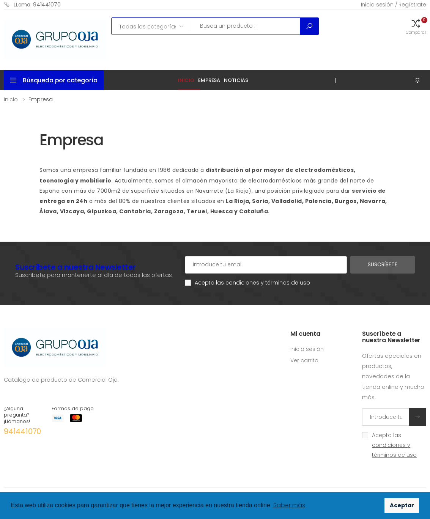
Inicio (186, 80)
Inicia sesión (307, 349)
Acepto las (252, 282)
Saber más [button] (289, 505)
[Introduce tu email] (385, 417)
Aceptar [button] (402, 505)
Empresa (209, 80)
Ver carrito (304, 360)
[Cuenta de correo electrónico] (266, 265)
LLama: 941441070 (32, 4)
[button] (416, 26)
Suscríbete (382, 264)
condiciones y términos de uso (267, 282)
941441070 (22, 431)
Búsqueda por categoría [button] (60, 80)
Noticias (236, 80)
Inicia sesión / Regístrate (393, 4)
